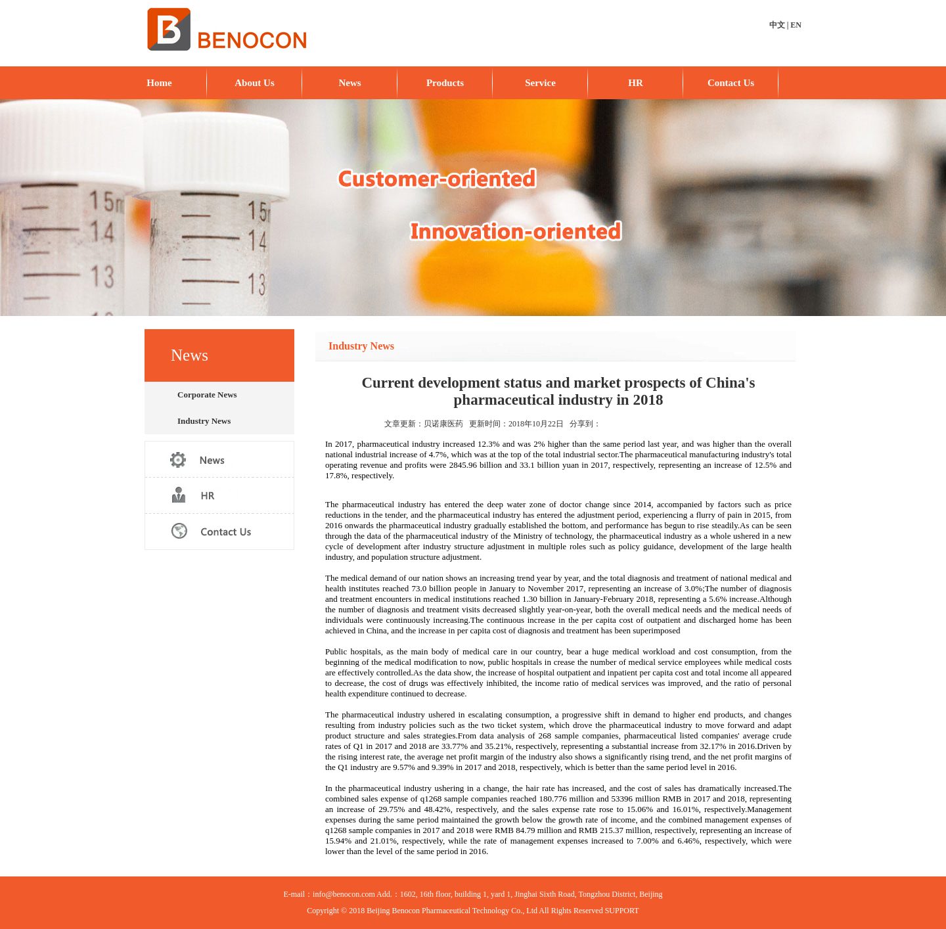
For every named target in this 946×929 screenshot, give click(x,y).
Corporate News (207, 394)
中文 (777, 25)
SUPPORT (622, 910)
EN (795, 25)
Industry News (204, 421)
